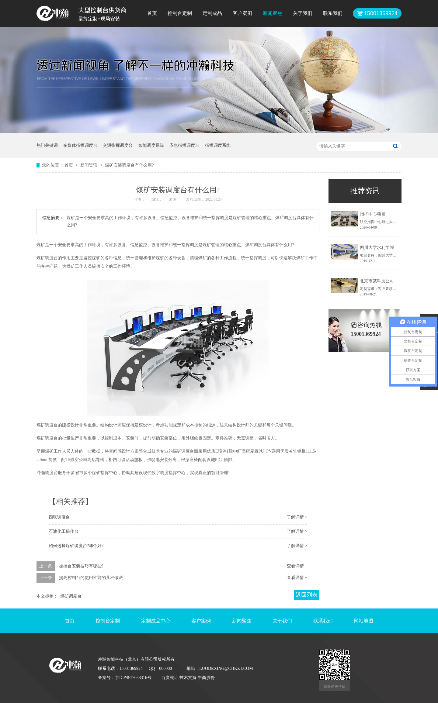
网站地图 (363, 620)
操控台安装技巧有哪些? (81, 566)
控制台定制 (180, 13)
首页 (152, 13)
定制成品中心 (155, 620)
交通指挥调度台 (118, 145)
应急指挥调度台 (184, 145)
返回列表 (307, 595)
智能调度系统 (151, 145)
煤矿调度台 (71, 596)
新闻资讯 (89, 165)
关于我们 (302, 13)
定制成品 (212, 13)
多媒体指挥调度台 (80, 145)
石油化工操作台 (63, 531)
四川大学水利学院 (377, 247)
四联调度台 (59, 517)
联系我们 (332, 13)
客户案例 (242, 13)
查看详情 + (297, 566)
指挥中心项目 (372, 214)
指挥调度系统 (218, 145)
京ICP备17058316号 (133, 677)
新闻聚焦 (272, 13)
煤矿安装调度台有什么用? (129, 165)
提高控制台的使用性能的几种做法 (91, 577)
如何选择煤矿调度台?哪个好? (76, 545)
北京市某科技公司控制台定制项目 (392, 281)
